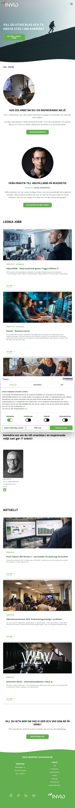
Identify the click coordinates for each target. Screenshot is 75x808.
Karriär (11, 67)
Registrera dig (37, 736)
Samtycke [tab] (13, 384)
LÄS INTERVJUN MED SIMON (37, 205)
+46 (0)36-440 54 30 (9, 484)
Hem (5, 67)
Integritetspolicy (54, 772)
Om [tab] (62, 384)
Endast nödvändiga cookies (13, 428)
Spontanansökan (37, 132)
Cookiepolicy (54, 769)
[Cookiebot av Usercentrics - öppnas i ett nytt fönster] (64, 379)
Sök (54, 765)
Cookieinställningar (54, 785)
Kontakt (54, 775)
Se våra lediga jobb (14, 37)
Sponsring (54, 779)
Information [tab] (37, 384)
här (24, 406)
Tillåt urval (37, 428)
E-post (5, 486)
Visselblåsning (54, 782)
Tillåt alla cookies (61, 428)
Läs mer (9, 285)
